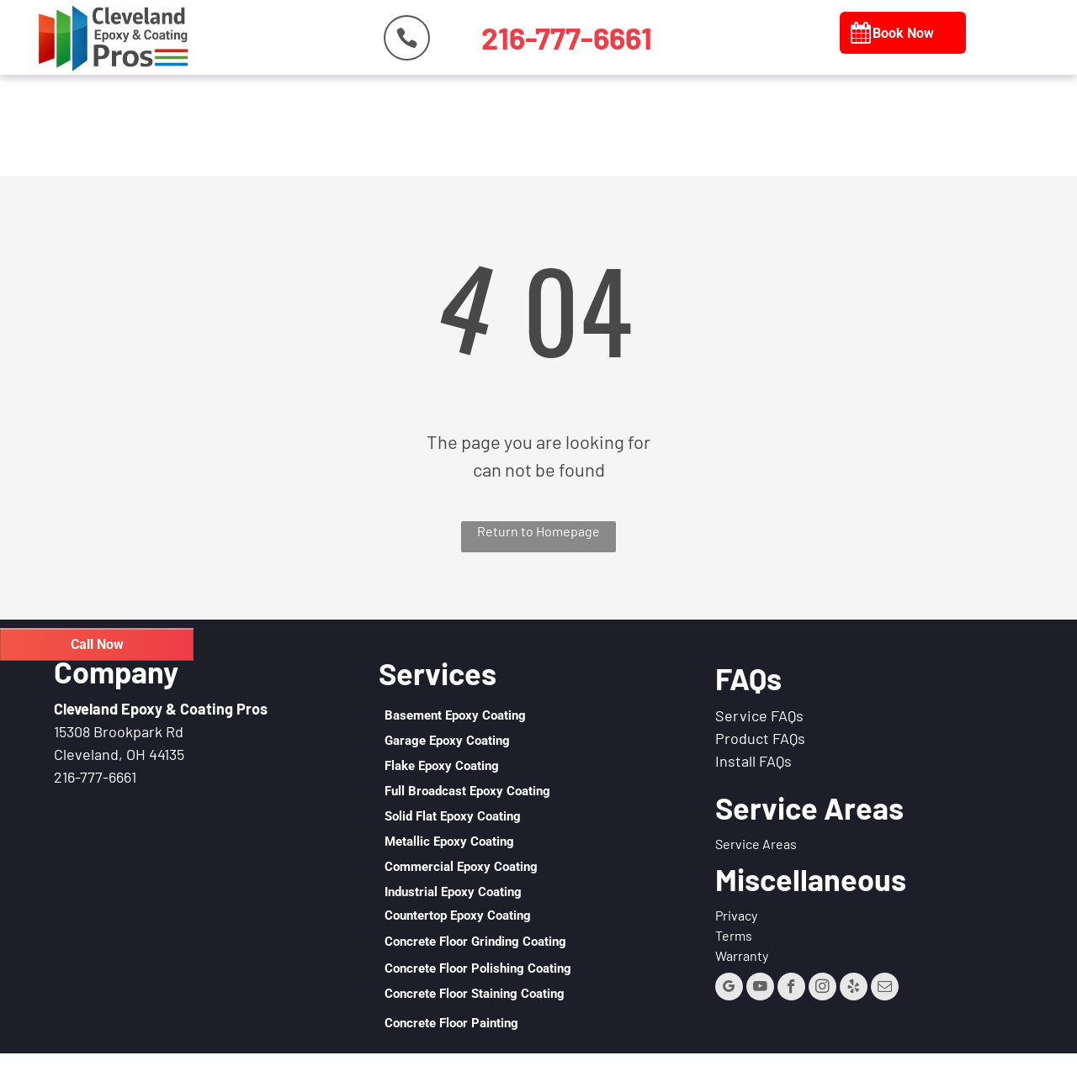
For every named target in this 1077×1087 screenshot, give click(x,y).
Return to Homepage (538, 531)
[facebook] (791, 989)
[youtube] (760, 989)
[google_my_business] (729, 989)
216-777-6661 (95, 777)
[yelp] (853, 989)
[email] (885, 989)
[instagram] (822, 989)
